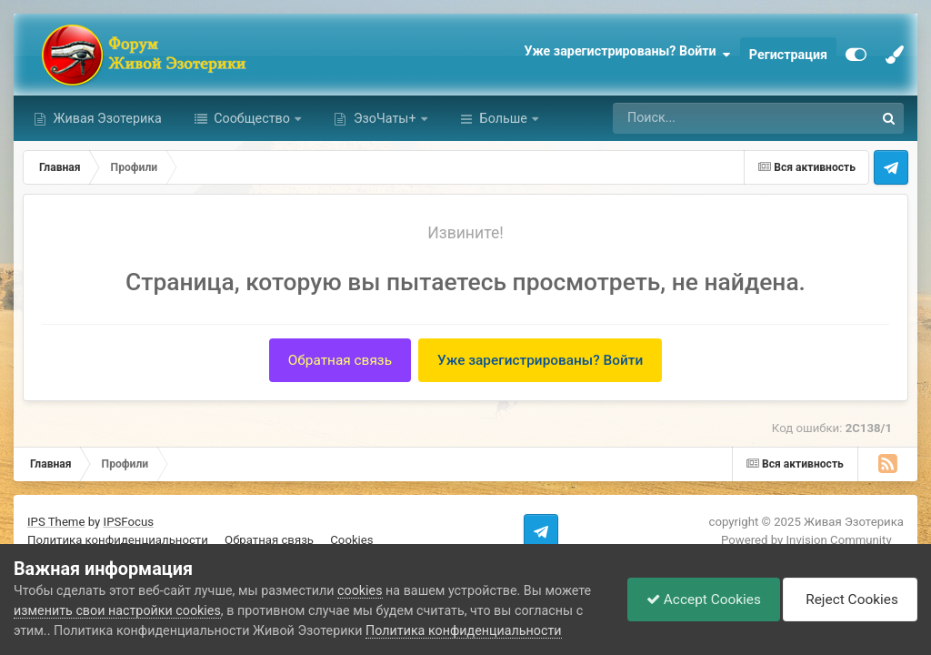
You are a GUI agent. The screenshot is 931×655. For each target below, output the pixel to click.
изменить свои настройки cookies (117, 610)
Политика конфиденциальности (117, 540)
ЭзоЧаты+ (384, 118)
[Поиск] (700, 118)
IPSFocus (129, 522)
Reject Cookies (849, 599)
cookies (359, 590)
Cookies (351, 540)
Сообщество (252, 118)
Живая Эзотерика (106, 118)
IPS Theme (56, 522)
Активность (515, 118)
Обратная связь (340, 360)
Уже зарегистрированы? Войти (627, 55)
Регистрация (788, 54)
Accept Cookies (703, 599)
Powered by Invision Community (806, 540)
